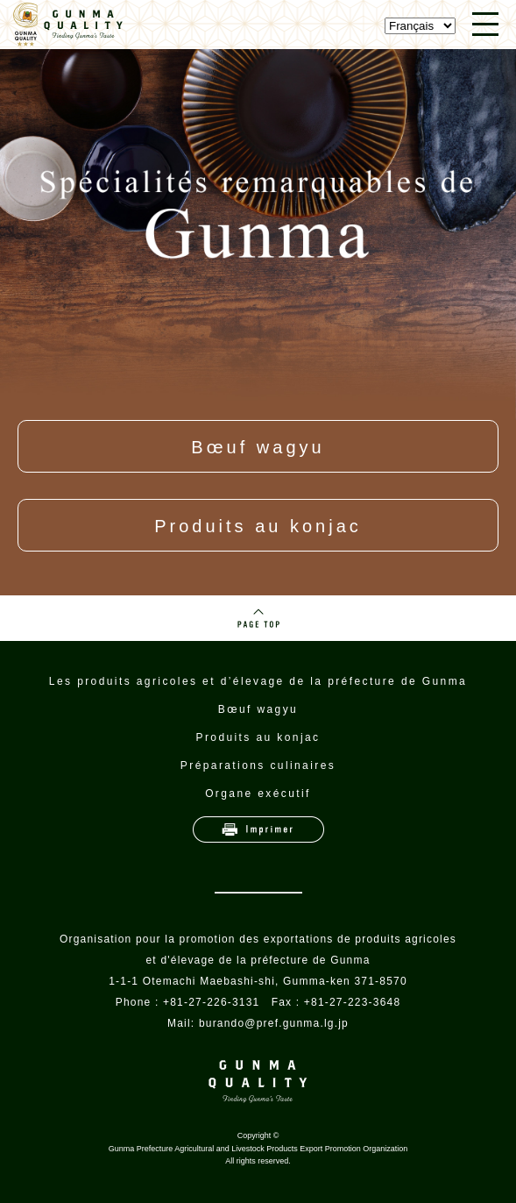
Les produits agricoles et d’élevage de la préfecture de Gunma (258, 681)
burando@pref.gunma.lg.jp (274, 1023)
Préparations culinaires (258, 765)
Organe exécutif (258, 793)
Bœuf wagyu (257, 447)
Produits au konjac (258, 526)
